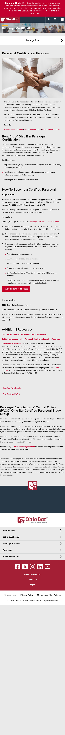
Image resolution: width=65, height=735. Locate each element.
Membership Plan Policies (49, 595)
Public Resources (11, 556)
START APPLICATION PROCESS (16, 289)
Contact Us (32, 579)
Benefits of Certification (13, 129)
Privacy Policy (26, 595)
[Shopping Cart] (55, 20)
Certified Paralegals (12, 388)
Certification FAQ (11, 394)
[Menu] (62, 20)
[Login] (49, 20)
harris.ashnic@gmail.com (24, 446)
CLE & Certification (11, 537)
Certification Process (32, 129)
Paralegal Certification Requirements (45, 222)
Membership (9, 530)
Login (32, 585)
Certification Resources (51, 129)
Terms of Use (10, 595)
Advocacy (7, 550)
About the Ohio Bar (32, 574)
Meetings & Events (11, 543)
